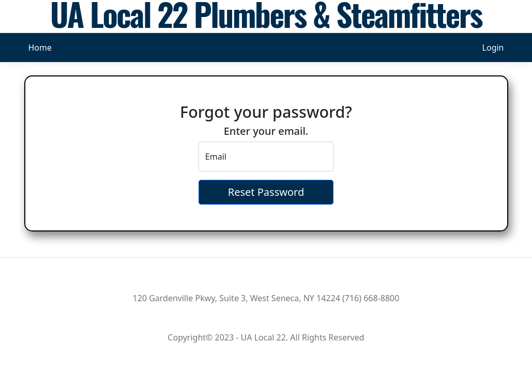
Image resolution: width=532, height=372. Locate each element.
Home (40, 47)
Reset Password (266, 192)
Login (493, 47)
